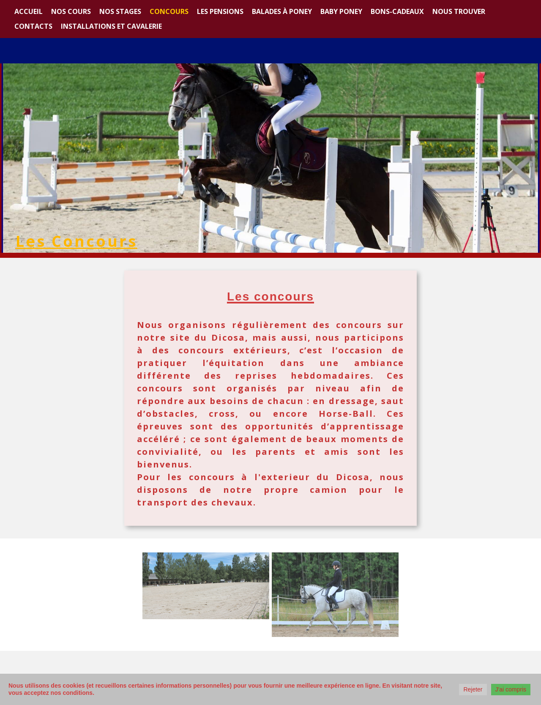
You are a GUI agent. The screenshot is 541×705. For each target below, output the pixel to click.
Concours (169, 11)
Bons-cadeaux (397, 11)
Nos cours (71, 11)
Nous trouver (458, 11)
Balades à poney (282, 11)
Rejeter (472, 689)
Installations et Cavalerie (111, 26)
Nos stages (120, 11)
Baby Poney (341, 11)
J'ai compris (510, 689)
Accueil (28, 11)
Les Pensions (220, 11)
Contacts (33, 26)
